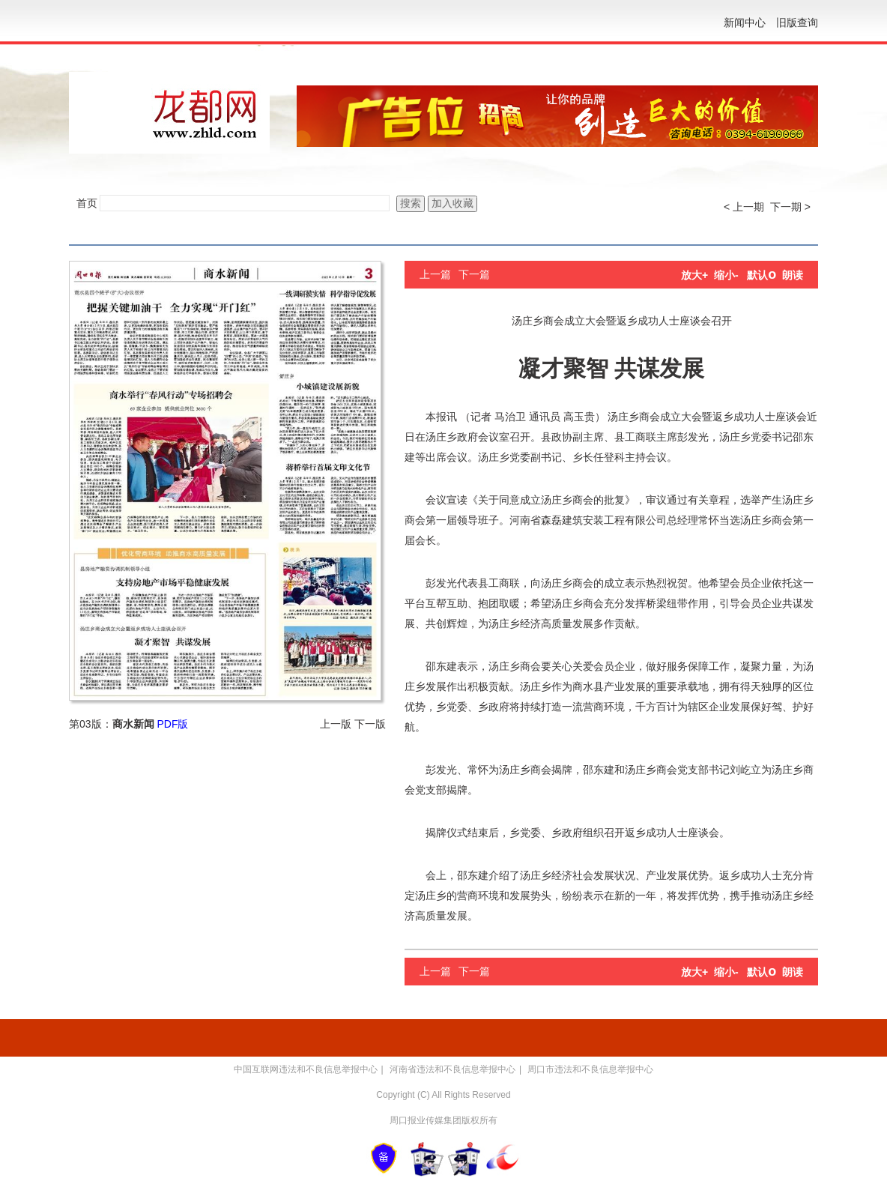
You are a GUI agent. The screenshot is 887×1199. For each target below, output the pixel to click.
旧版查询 (797, 22)
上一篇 (435, 274)
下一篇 (474, 274)
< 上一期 (744, 207)
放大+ (694, 275)
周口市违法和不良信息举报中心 (590, 1069)
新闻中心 (745, 22)
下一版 (370, 724)
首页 (86, 203)
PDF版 (172, 724)
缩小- (726, 275)
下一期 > (790, 207)
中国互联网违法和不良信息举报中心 (306, 1069)
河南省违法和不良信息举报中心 (452, 1069)
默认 (761, 275)
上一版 (335, 724)
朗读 (792, 275)
